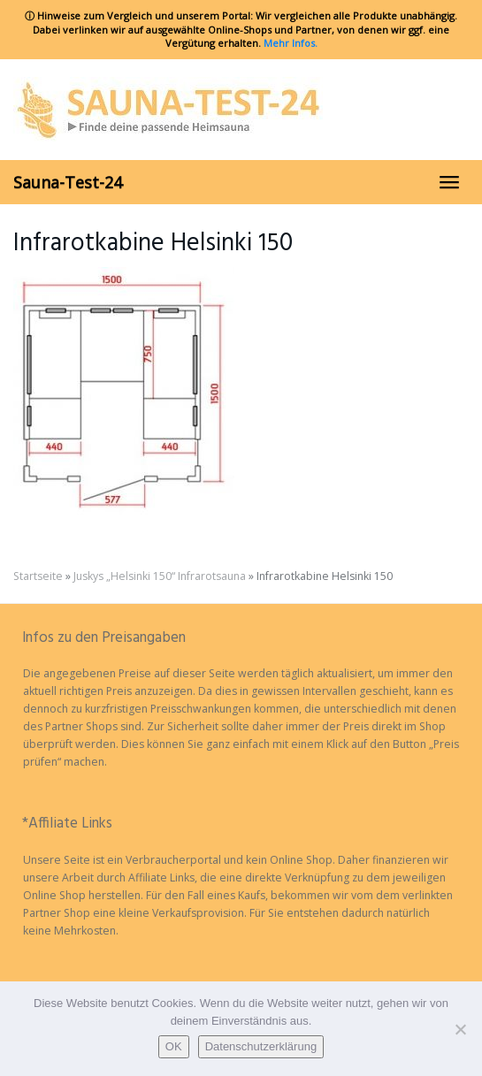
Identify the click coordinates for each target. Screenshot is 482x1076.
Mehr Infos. (291, 43)
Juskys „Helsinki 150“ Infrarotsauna (159, 576)
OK (173, 1046)
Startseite (38, 576)
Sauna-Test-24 (67, 182)
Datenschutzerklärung (261, 1046)
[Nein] (460, 1029)
